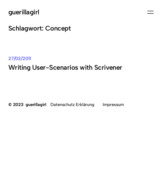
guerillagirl (23, 12)
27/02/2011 (19, 58)
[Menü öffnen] (150, 12)
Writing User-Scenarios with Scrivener (65, 67)
